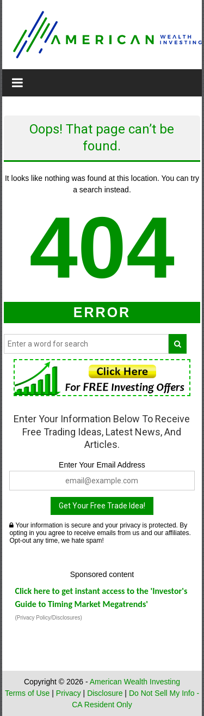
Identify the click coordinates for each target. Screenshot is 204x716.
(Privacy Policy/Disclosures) (48, 618)
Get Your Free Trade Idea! (102, 505)
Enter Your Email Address (102, 464)
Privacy (68, 693)
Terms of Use (27, 693)
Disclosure (104, 693)
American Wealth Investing (135, 681)
